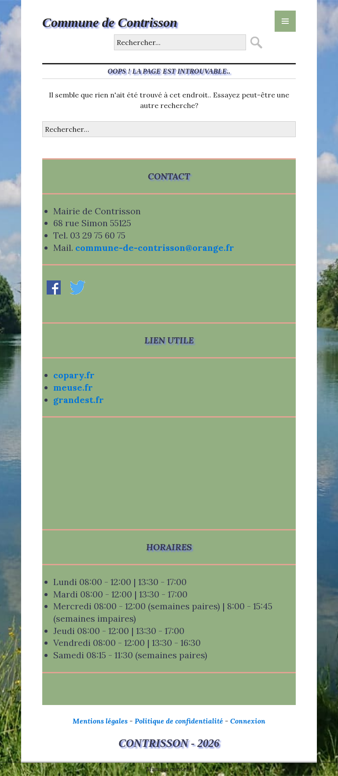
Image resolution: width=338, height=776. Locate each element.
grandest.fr (78, 399)
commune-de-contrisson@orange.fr (154, 247)
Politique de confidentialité (179, 720)
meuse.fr (73, 387)
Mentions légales (100, 720)
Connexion (247, 720)
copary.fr (74, 375)
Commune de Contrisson (109, 22)
